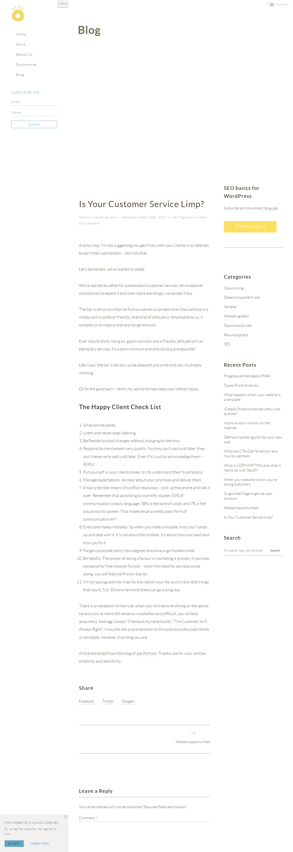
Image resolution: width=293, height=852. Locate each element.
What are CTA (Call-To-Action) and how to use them (251, 453)
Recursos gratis (236, 335)
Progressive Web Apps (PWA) (247, 376)
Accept (14, 843)
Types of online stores (241, 385)
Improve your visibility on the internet (247, 425)
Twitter (108, 701)
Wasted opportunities (193, 742)
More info (39, 843)
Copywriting (234, 288)
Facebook (86, 701)
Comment (88, 818)
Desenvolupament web (242, 297)
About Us (24, 54)
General (85, 217)
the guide (270, 208)
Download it (250, 227)
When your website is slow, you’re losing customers (250, 482)
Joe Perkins (146, 653)
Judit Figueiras (182, 217)
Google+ (128, 701)
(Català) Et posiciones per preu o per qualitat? (252, 411)
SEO (227, 344)
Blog (20, 75)
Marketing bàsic (105, 217)
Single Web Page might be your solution (248, 496)
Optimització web (238, 325)
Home (21, 34)
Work (21, 44)
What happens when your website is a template (252, 397)
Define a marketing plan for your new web (253, 439)
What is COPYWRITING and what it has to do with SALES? (252, 467)
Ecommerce (26, 65)
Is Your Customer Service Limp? (248, 517)
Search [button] (275, 550)
